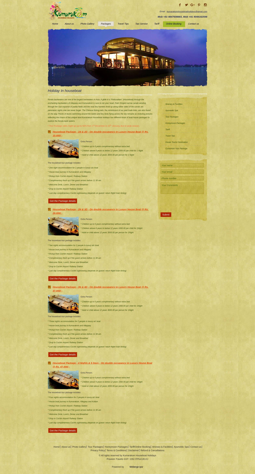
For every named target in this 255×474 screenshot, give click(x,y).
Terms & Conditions (116, 450)
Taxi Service (141, 23)
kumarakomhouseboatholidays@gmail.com (187, 11)
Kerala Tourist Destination (176, 142)
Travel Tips (123, 23)
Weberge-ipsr (134, 467)
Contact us (193, 23)
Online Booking (173, 23)
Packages (106, 23)
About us (69, 23)
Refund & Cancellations (152, 450)
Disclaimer (133, 450)
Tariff (156, 23)
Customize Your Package (176, 148)
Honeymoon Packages (175, 123)
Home (55, 23)
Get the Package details (63, 200)
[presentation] (183, 202)
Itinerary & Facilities (173, 104)
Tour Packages (171, 117)
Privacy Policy (98, 450)
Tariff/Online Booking (139, 447)
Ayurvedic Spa (171, 110)
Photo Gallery (87, 23)
